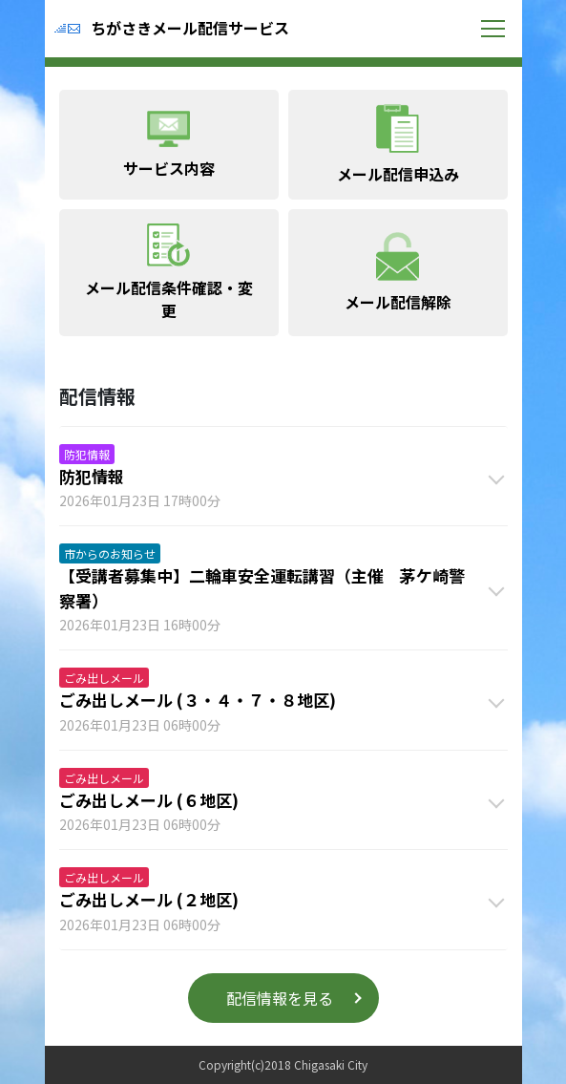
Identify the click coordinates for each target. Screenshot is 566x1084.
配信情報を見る (279, 998)
